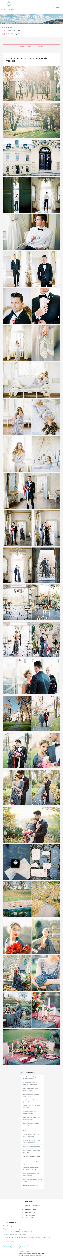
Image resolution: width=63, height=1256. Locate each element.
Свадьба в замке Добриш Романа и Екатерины (30, 1077)
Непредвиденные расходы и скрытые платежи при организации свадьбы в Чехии (27, 1237)
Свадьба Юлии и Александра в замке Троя (32, 1151)
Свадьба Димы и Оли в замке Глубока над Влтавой (31, 1141)
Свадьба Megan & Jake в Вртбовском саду (30, 1112)
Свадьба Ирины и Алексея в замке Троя (31, 1106)
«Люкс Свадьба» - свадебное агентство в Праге (17, 1231)
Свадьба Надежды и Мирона (31, 1146)
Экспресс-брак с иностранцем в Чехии (14, 1234)
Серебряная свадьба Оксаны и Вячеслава (32, 1157)
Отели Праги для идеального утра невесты (16, 1226)
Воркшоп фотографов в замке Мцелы (32, 1130)
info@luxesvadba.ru (30, 1209)
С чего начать (11, 27)
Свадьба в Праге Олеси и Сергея (30, 1186)
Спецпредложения (13, 30)
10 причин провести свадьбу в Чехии (14, 1228)
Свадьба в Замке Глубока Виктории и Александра (30, 1083)
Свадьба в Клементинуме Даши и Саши (32, 1180)
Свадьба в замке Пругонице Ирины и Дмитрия (31, 1101)
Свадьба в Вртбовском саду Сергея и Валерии (31, 1118)
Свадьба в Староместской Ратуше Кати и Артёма (30, 1168)
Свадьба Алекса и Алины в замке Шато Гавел (31, 1135)
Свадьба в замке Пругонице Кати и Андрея (31, 1124)
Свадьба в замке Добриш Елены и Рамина (30, 1089)
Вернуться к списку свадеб (31, 46)
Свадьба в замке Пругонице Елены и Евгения (31, 1095)
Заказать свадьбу (13, 34)
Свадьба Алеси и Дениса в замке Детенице (31, 1174)
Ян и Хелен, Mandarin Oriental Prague (31, 1163)
